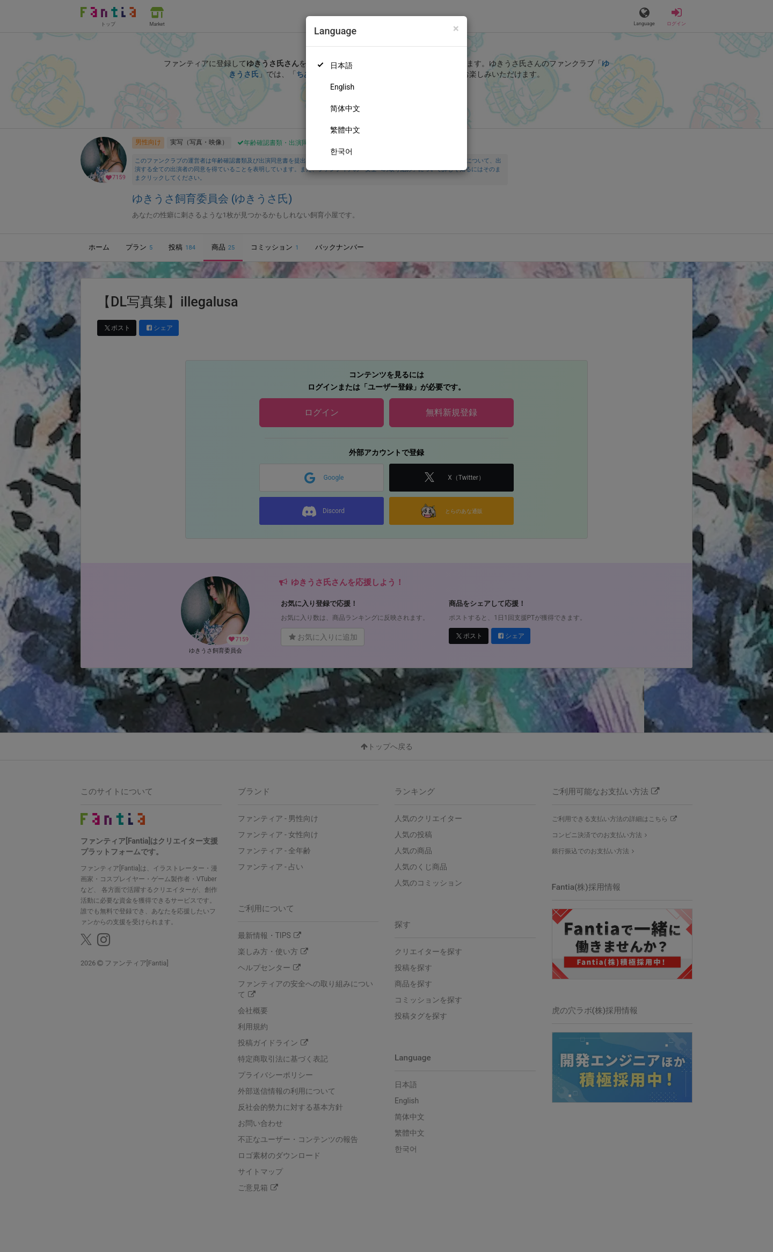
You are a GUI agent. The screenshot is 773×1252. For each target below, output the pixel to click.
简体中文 (345, 108)
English (342, 87)
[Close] (456, 28)
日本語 (341, 65)
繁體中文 (345, 130)
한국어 (341, 151)
